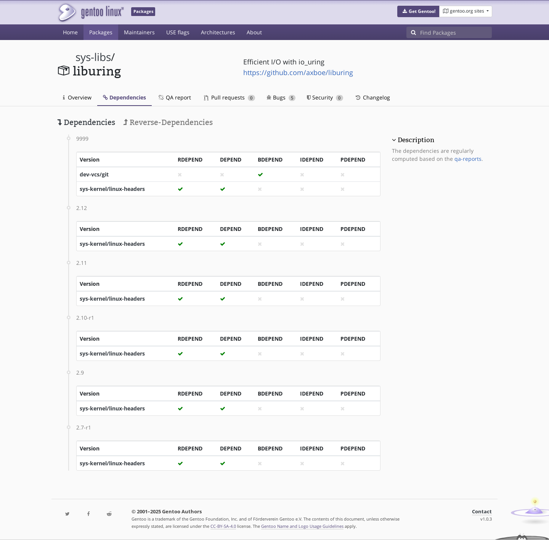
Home (70, 32)
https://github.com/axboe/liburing (298, 72)
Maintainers (139, 32)
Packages (100, 32)
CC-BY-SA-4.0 (223, 526)
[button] (418, 11)
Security (325, 97)
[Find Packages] (456, 32)
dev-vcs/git (94, 174)
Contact (482, 511)
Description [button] (416, 140)
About (254, 32)
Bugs (281, 97)
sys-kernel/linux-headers (112, 188)
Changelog (372, 97)
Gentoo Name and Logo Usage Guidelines (302, 526)
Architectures (218, 32)
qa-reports (468, 158)
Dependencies (124, 97)
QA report (174, 97)
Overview (77, 97)
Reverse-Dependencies (168, 122)
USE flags (177, 32)
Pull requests (229, 97)
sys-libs (93, 57)
